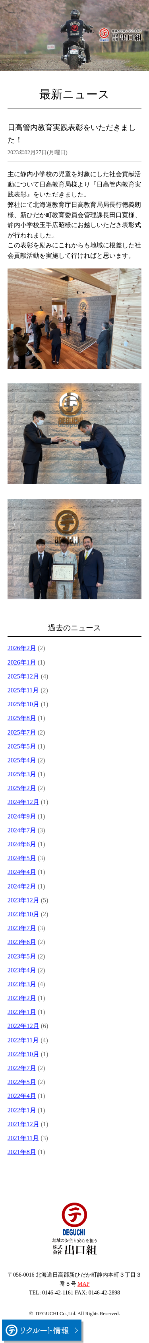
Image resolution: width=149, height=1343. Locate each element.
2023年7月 (22, 928)
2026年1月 (22, 662)
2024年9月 (22, 816)
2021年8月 (22, 1152)
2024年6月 (22, 844)
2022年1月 (22, 1110)
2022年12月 (23, 1025)
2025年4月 (22, 760)
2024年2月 (22, 886)
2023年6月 (22, 942)
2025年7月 (22, 732)
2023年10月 (23, 914)
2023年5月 (22, 956)
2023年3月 (22, 984)
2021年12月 (23, 1124)
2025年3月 (22, 774)
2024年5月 (22, 858)
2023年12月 (23, 900)
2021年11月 (23, 1138)
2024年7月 (22, 830)
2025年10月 (23, 704)
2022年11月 (23, 1040)
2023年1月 (22, 1012)
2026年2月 (22, 648)
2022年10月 (23, 1054)
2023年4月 (22, 970)
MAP (83, 1284)
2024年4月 (22, 872)
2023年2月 (22, 998)
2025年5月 (22, 746)
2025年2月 (22, 788)
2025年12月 (23, 676)
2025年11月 (23, 690)
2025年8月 (22, 718)
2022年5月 (22, 1082)
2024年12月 (23, 802)
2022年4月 (22, 1095)
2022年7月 (22, 1068)
